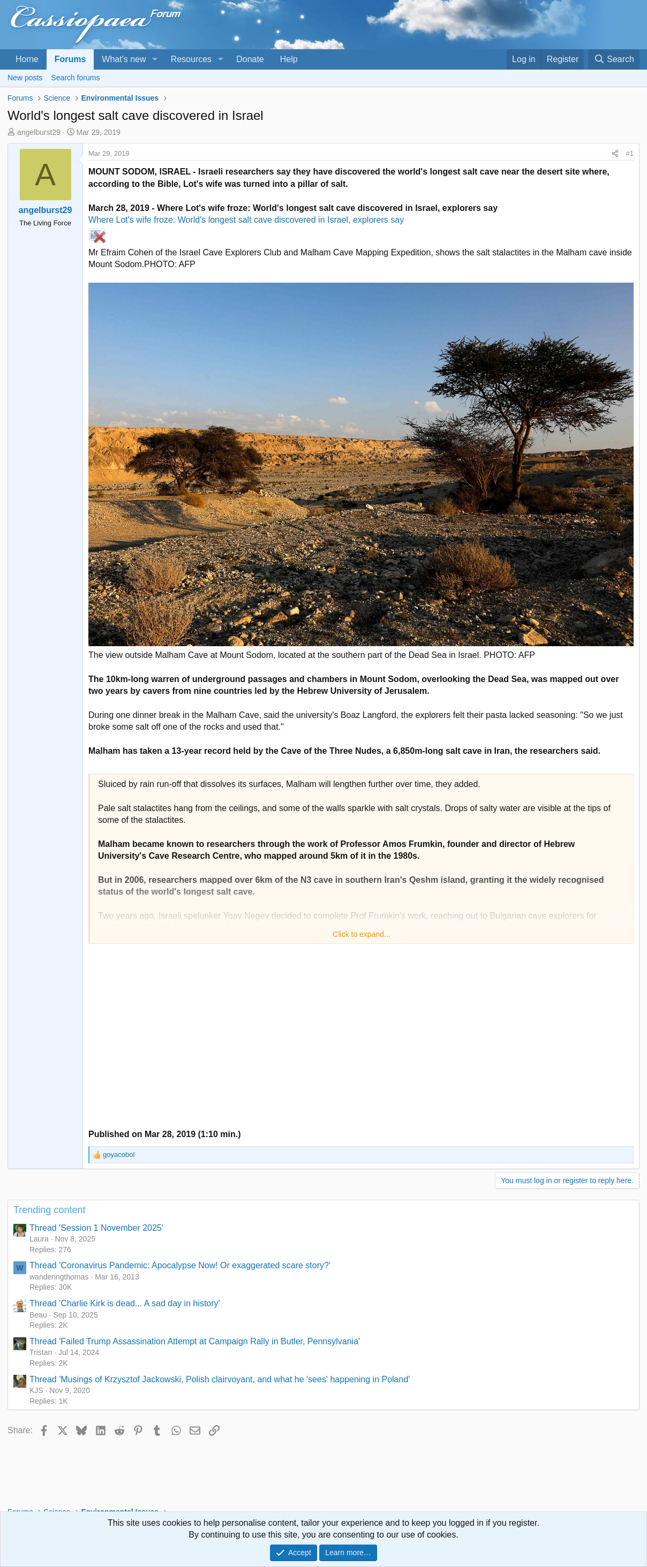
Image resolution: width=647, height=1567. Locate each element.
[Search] (614, 59)
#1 (630, 153)
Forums (70, 59)
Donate (250, 59)
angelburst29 (39, 132)
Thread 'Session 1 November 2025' (96, 1227)
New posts (24, 77)
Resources (191, 59)
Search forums (75, 77)
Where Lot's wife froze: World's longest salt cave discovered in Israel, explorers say (246, 219)
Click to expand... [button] (361, 934)
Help (289, 59)
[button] (154, 59)
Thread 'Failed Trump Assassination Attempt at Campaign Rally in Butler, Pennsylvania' (194, 1341)
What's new (124, 59)
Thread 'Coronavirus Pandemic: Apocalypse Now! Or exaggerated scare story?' (179, 1265)
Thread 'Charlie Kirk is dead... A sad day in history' (124, 1303)
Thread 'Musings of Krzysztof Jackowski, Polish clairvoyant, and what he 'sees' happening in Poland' (219, 1379)
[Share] (615, 153)
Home (27, 59)
